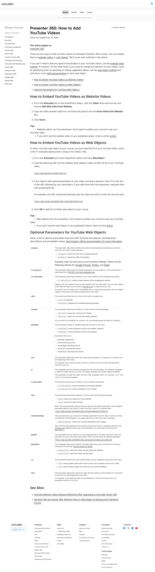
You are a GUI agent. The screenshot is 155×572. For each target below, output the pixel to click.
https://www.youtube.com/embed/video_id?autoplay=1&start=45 (58, 201)
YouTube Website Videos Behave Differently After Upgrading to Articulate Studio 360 (75, 494)
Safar (106, 265)
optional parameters (56, 73)
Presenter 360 (10, 70)
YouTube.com (87, 287)
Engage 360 (9, 77)
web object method (107, 70)
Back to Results (118, 27)
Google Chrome (83, 265)
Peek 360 (8, 84)
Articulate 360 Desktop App (15, 64)
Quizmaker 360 (10, 74)
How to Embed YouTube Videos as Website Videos (58, 79)
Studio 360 (9, 67)
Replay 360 (9, 81)
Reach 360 (9, 54)
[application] (149, 566)
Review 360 (9, 50)
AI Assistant (9, 37)
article (113, 136)
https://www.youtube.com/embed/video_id (50, 173)
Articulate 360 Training (13, 60)
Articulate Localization (13, 47)
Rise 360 (8, 40)
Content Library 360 (12, 57)
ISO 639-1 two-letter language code (81, 272)
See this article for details (82, 446)
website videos (45, 57)
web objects (62, 57)
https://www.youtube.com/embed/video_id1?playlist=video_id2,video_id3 (83, 440)
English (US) (19, 529)
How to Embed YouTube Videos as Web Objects (57, 84)
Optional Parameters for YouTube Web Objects (56, 89)
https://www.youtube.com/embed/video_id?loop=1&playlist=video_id (81, 411)
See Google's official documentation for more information (94, 241)
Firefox (95, 265)
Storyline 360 (10, 44)
